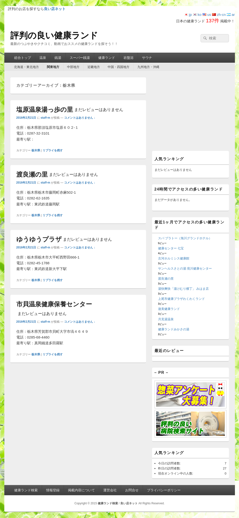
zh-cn (219, 14)
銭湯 (58, 58)
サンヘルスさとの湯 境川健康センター (185, 268)
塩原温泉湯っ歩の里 (69, 109)
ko (197, 14)
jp (188, 14)
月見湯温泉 (166, 319)
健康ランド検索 (26, 490)
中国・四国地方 (118, 67)
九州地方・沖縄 (148, 67)
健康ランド (106, 58)
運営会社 (110, 490)
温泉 (42, 58)
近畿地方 (93, 67)
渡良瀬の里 (57, 174)
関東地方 (53, 67)
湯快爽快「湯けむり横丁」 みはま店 (183, 288)
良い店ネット (129, 503)
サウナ (147, 58)
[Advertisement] (190, 113)
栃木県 (35, 150)
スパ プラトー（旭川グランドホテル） (185, 238)
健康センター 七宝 (171, 248)
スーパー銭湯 (80, 58)
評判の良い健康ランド (54, 35)
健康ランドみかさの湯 (173, 329)
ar (231, 14)
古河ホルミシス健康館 (173, 258)
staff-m (45, 117)
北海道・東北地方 (26, 67)
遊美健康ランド (169, 309)
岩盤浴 (128, 58)
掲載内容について (81, 490)
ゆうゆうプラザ (64, 239)
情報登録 (53, 490)
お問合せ (132, 490)
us (206, 14)
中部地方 (73, 67)
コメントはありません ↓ (79, 117)
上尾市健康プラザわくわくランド (181, 299)
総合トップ (22, 58)
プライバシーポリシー (164, 490)
